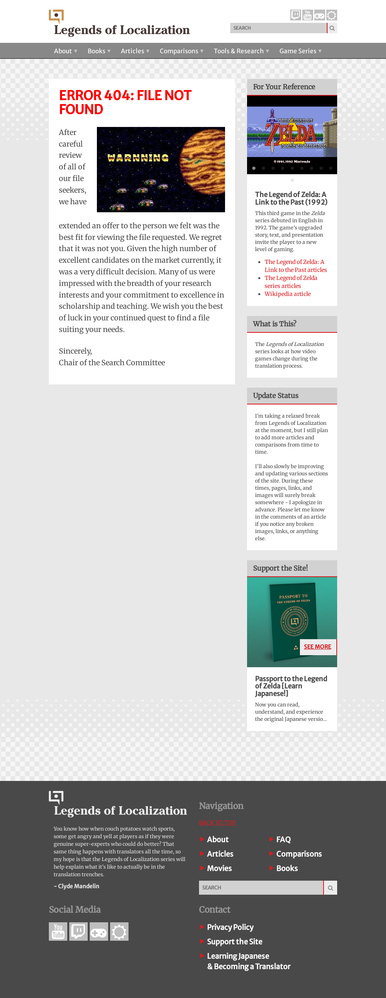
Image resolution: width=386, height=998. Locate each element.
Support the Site (234, 941)
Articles (135, 51)
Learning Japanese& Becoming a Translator (248, 961)
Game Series (300, 51)
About (65, 51)
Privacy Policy (230, 927)
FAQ (283, 839)
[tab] (254, 168)
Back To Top (217, 822)
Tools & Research (241, 51)
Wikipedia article (288, 294)
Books (99, 51)
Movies (219, 868)
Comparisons (181, 51)
